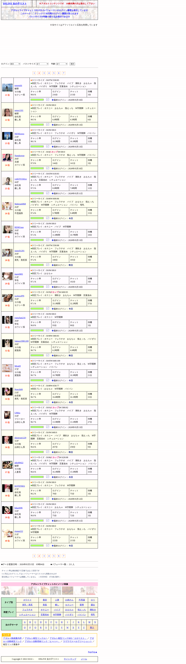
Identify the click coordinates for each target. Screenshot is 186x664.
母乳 (93, 614)
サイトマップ (70, 659)
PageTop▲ (92, 652)
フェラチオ (27, 610)
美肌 (45, 605)
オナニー (45, 610)
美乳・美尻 (27, 605)
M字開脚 (57, 614)
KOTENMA (20, 486)
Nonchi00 (19, 389)
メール (84, 659)
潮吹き (93, 610)
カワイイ (27, 600)
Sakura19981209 (22, 341)
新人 (92, 627)
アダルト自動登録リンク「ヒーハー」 (42, 641)
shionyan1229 (20, 438)
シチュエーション (27, 614)
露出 (93, 605)
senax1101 (19, 110)
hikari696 (18, 508)
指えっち (82, 610)
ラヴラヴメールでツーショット (77, 641)
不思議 (82, 600)
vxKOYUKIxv (21, 179)
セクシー (69, 605)
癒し (57, 605)
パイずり (69, 614)
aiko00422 (19, 463)
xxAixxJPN (19, 296)
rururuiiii (18, 85)
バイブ (57, 610)
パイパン (82, 614)
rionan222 (19, 531)
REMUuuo (19, 227)
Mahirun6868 (20, 204)
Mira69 (18, 366)
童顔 (45, 600)
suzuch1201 (19, 251)
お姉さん (69, 600)
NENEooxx (19, 134)
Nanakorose (19, 156)
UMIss (17, 413)
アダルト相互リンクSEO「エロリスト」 (68, 638)
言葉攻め (45, 614)
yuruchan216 (20, 318)
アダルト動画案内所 (12, 638)
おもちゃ (69, 610)
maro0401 (19, 274)
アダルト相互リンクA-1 (36, 638)
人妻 (57, 600)
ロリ (93, 600)
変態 (82, 605)
